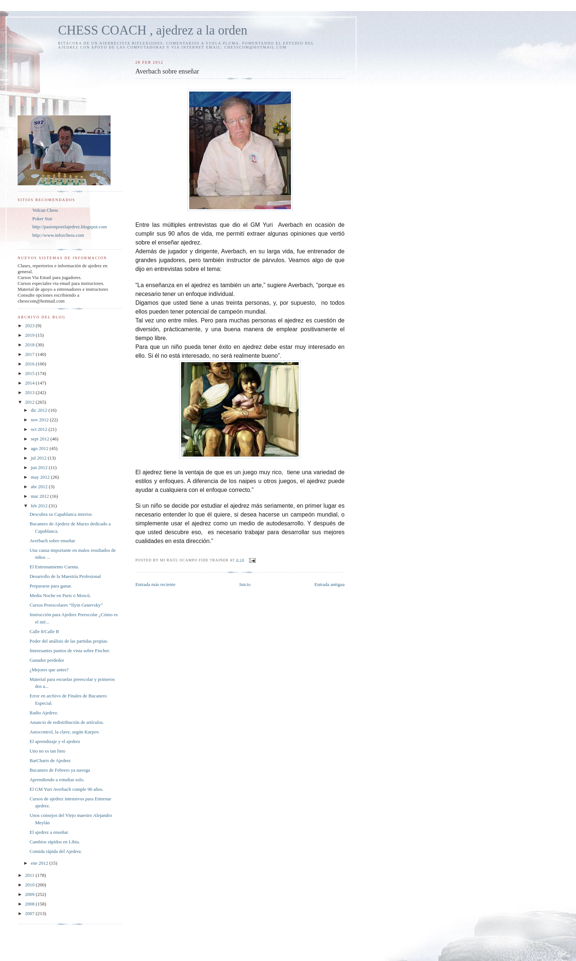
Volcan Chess (45, 210)
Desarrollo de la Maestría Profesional (65, 576)
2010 (30, 884)
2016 (30, 364)
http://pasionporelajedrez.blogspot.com (69, 226)
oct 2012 (39, 429)
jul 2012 (39, 458)
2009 (30, 894)
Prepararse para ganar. (50, 586)
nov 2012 (40, 419)
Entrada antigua (329, 584)
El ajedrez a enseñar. (49, 832)
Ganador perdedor (46, 660)
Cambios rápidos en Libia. (54, 841)
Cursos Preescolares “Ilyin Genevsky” (65, 605)
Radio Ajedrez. (43, 712)
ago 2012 (40, 448)
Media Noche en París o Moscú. (60, 595)
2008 (30, 904)
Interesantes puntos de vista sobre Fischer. (69, 650)
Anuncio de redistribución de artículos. (66, 722)
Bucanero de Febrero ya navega (59, 770)
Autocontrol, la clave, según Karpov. (64, 732)
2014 (30, 383)
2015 (30, 373)
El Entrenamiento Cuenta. (54, 566)
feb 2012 (40, 505)
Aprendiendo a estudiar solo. (56, 779)
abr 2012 (40, 486)
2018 (30, 344)
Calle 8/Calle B (44, 631)
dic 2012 (39, 410)
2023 (30, 325)
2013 (30, 392)
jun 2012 (40, 467)
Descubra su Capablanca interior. (61, 514)
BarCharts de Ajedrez (50, 760)
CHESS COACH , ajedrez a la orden (152, 30)
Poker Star (42, 218)
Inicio (245, 584)
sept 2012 (40, 439)
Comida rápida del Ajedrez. (55, 851)
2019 (30, 335)
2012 (30, 402)
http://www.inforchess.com (58, 235)
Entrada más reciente (155, 584)
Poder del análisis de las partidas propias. (68, 641)
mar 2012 (40, 496)
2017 (30, 354)
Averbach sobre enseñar (52, 540)
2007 (30, 913)
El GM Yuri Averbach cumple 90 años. (66, 789)
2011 (30, 875)
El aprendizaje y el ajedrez (54, 741)
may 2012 (41, 477)
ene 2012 (40, 863)
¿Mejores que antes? (48, 669)
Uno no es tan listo (47, 751)
